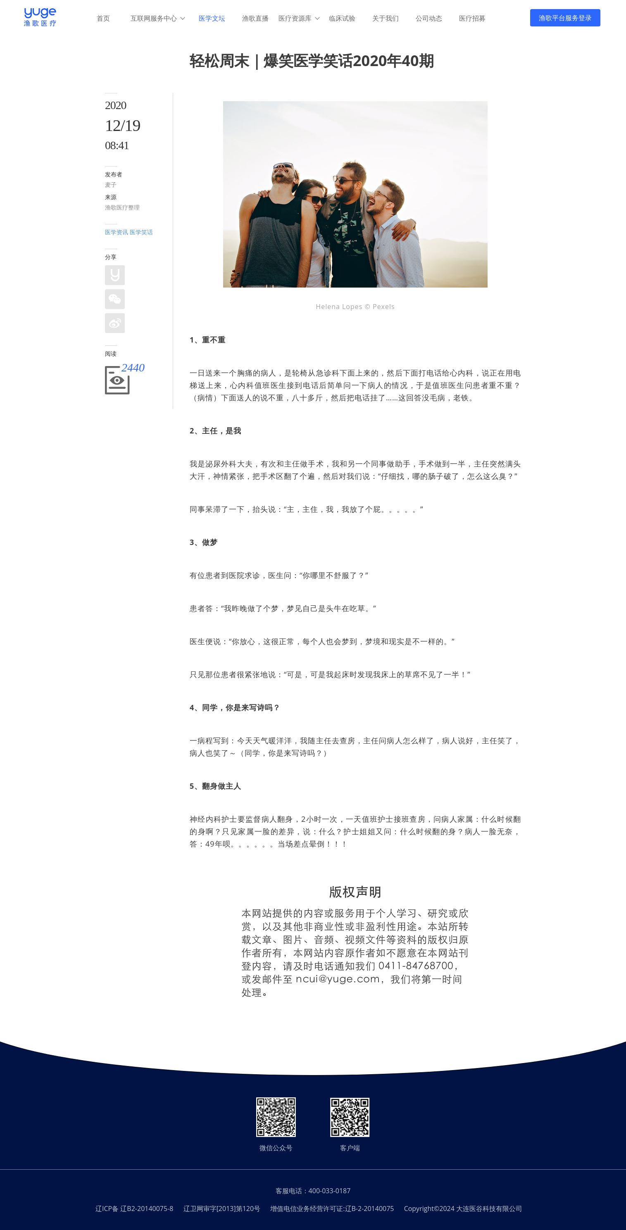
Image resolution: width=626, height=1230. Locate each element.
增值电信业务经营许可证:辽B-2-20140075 (332, 1208)
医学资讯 (116, 232)
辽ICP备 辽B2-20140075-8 (134, 1208)
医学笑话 (141, 232)
